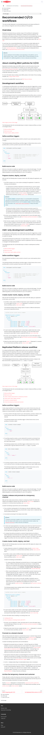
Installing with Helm (8, 618)
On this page (6, 13)
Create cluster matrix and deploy (22, 203)
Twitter (3, 718)
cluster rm (28, 341)
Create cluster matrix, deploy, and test (12, 252)
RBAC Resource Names (27, 79)
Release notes (4, 708)
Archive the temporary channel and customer (14, 402)
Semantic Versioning (9, 522)
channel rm (8, 682)
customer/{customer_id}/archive (32, 682)
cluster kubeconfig (34, 333)
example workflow (19, 583)
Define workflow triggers (9, 129)
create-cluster (19, 305)
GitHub (3, 727)
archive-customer (15, 686)
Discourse (3, 716)
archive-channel (5, 686)
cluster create (19, 303)
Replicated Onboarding (6, 710)
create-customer (36, 549)
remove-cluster (24, 225)
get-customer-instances (36, 583)
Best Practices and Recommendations (29, 216)
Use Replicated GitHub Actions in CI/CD (16, 49)
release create (30, 501)
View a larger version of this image (9, 122)
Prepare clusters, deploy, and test (11, 132)
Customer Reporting (35, 568)
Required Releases (8, 671)
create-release (26, 503)
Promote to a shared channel (10, 400)
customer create (35, 548)
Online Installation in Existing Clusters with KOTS (14, 620)
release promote (32, 637)
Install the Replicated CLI (11, 48)
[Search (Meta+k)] (42, 2)
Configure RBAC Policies (14, 76)
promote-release (30, 639)
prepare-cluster (24, 194)
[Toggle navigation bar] (2, 2)
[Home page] (3, 6)
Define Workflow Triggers (21, 659)
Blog (2, 725)
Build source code (8, 131)
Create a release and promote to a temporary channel (15, 396)
